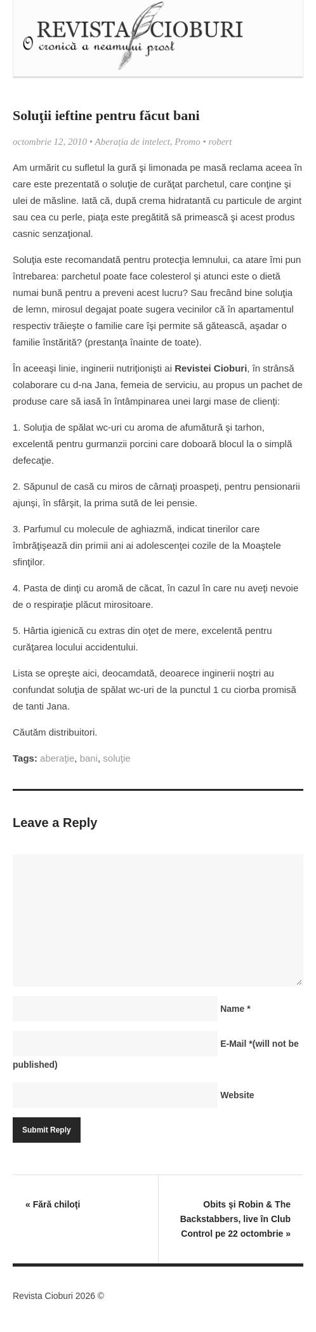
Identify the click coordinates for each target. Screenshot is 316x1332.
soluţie (116, 758)
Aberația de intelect (132, 142)
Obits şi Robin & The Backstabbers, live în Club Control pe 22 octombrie (235, 1219)
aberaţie (57, 758)
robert (220, 142)
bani (89, 758)
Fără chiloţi (52, 1204)
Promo (187, 142)
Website (237, 1095)
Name (235, 1009)
